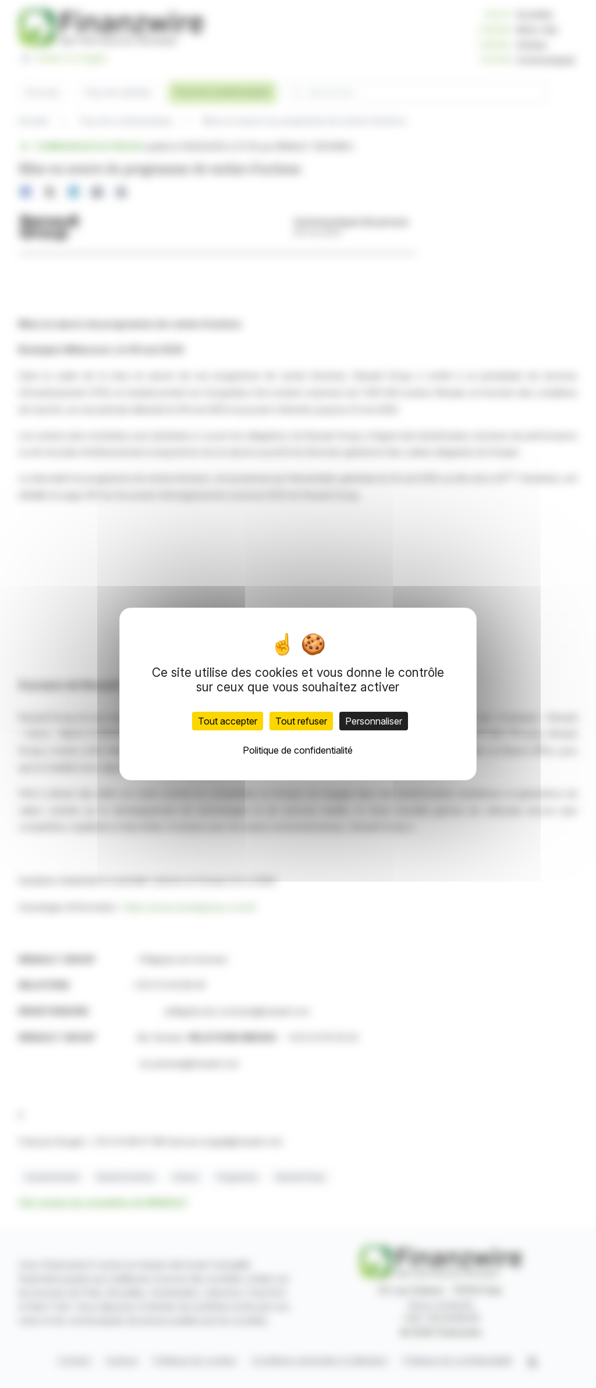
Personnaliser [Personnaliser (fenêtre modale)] (373, 721)
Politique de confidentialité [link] (298, 750)
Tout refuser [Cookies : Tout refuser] (301, 721)
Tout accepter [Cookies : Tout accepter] (227, 721)
